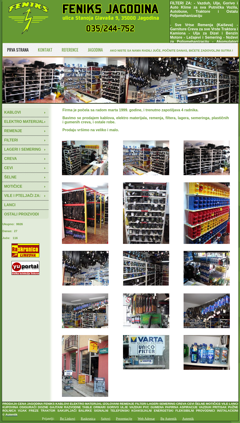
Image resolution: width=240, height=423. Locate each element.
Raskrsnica (88, 418)
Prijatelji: (48, 418)
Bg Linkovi (67, 418)
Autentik (188, 418)
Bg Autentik (168, 418)
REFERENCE (70, 50)
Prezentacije (124, 418)
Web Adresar (146, 418)
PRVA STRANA (18, 50)
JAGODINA (95, 50)
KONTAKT (45, 50)
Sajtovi (105, 418)
